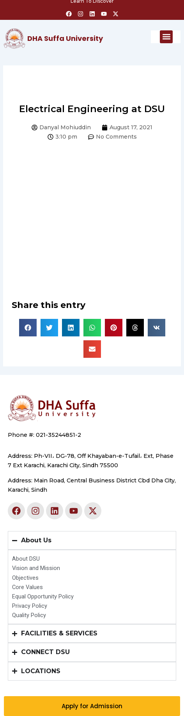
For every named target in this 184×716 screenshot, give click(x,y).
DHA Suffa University (65, 38)
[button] (166, 36)
